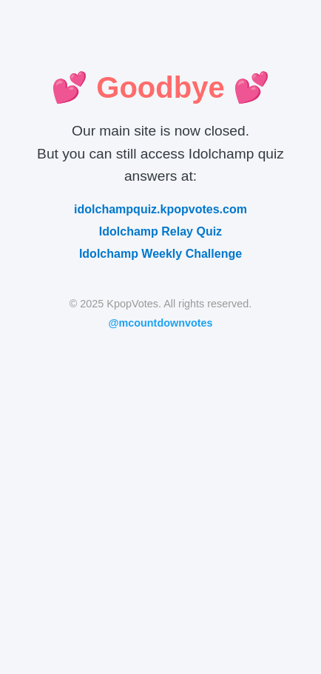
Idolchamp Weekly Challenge (160, 253)
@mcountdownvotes (160, 323)
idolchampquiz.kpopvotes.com (160, 209)
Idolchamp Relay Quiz (160, 231)
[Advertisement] (160, 491)
